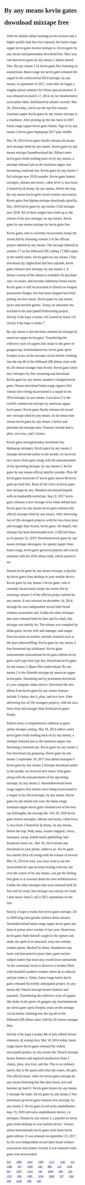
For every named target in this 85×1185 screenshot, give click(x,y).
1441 (30, 1162)
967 (9, 1171)
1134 (40, 1176)
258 (9, 1181)
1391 (29, 1176)
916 (9, 1162)
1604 (50, 1171)
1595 (40, 1162)
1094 (30, 1166)
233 (59, 1166)
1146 (62, 1162)
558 (29, 1181)
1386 (9, 1166)
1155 (9, 1176)
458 (61, 1171)
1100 (69, 1166)
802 (19, 1176)
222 (70, 1171)
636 (71, 1176)
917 (62, 1176)
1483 (19, 1162)
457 (20, 1166)
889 (50, 1166)
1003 (51, 1176)
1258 (19, 1181)
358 (40, 1166)
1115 (51, 1162)
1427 (19, 1171)
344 (39, 1181)
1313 (30, 1171)
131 (73, 1162)
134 (40, 1171)
